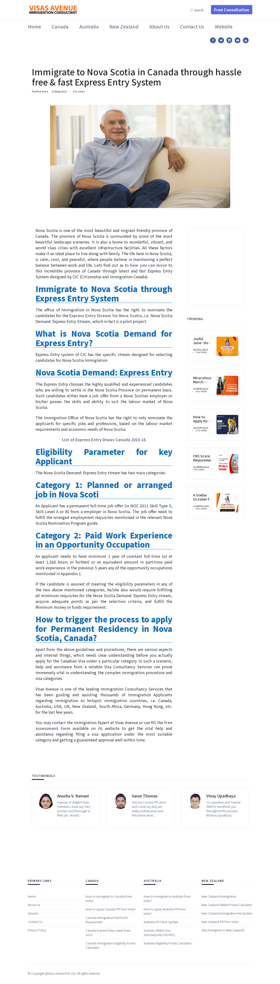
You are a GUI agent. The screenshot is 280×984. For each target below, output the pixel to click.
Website (223, 26)
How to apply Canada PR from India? (111, 968)
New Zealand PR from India (220, 967)
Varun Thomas (145, 830)
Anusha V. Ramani (73, 830)
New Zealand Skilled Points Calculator (227, 950)
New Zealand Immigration (219, 941)
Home (34, 26)
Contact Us (192, 26)
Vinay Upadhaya (221, 830)
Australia (89, 26)
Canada (60, 26)
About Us (159, 26)
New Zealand (124, 26)
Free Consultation (231, 10)
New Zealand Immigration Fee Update (227, 958)
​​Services (33, 958)
